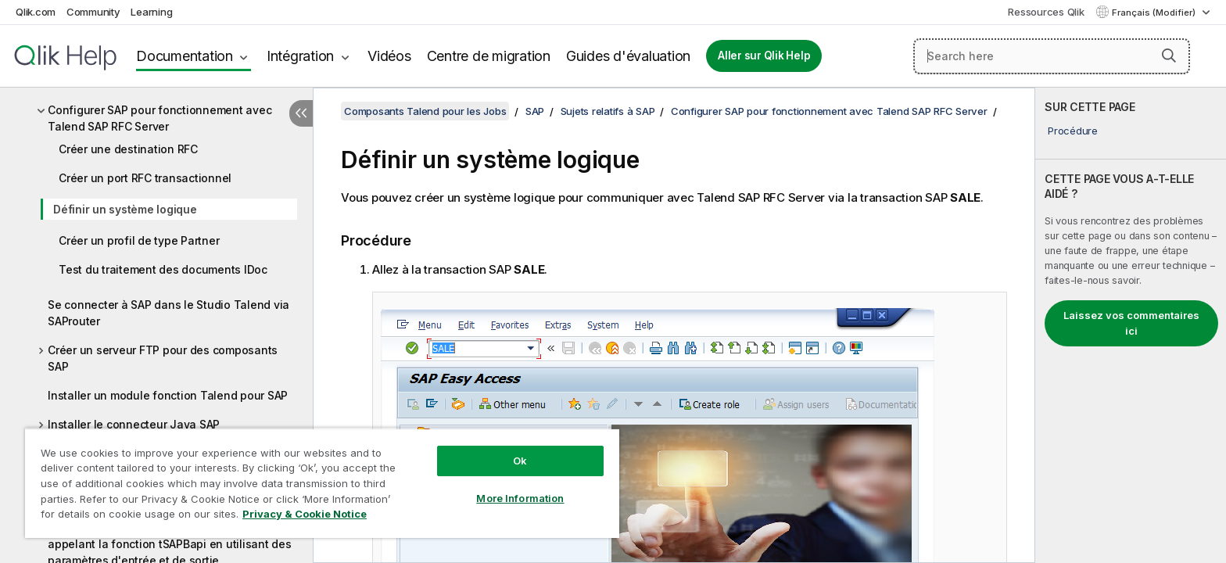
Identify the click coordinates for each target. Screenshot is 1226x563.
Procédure (1073, 130)
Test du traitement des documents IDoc (163, 269)
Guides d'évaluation (628, 56)
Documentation (184, 56)
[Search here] (1051, 56)
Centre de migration (488, 56)
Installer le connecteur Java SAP (134, 424)
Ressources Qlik (1046, 11)
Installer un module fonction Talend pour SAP (168, 395)
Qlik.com (36, 11)
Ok (520, 460)
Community (93, 11)
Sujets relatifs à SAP (608, 111)
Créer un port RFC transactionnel (145, 178)
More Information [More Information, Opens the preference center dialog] (520, 498)
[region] (322, 483)
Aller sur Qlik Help (764, 55)
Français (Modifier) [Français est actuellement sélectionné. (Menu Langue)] (1155, 12)
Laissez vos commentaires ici (1131, 323)
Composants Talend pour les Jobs (425, 111)
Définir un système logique (125, 209)
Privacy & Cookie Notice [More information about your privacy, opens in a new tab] (304, 513)
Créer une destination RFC (128, 149)
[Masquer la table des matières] (301, 113)
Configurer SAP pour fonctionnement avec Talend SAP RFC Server (159, 118)
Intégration (300, 56)
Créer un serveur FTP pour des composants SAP (163, 358)
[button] (1169, 55)
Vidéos (389, 56)
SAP (534, 111)
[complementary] (1130, 325)
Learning (151, 11)
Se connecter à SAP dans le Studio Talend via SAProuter (168, 313)
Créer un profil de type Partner (139, 240)
